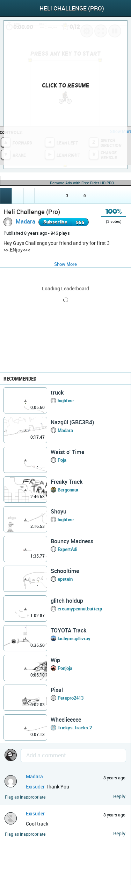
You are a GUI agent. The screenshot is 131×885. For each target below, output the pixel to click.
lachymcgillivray (74, 638)
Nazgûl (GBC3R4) (72, 422)
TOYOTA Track (68, 630)
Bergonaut (68, 490)
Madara (25, 221)
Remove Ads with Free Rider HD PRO (82, 182)
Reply (119, 796)
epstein (65, 579)
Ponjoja (65, 668)
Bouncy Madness (72, 541)
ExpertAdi (67, 549)
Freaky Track (66, 482)
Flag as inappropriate (25, 797)
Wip (55, 660)
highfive (66, 400)
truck (57, 392)
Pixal (57, 690)
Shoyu (58, 511)
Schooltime (65, 571)
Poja (62, 460)
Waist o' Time (67, 452)
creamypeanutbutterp (80, 608)
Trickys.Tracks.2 (75, 727)
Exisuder (35, 786)
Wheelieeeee (66, 719)
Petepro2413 (70, 698)
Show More (65, 264)
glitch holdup (67, 600)
